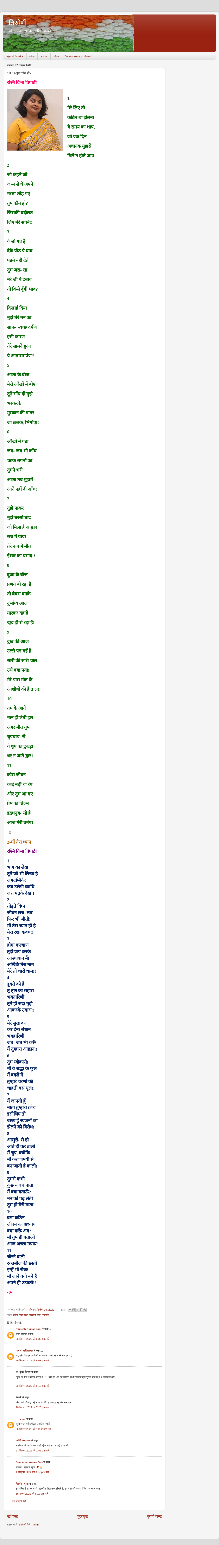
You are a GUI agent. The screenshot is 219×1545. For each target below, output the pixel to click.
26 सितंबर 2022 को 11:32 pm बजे (33, 1428)
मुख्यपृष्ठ (82, 1516)
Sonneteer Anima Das (29, 1462)
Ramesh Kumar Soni (28, 1329)
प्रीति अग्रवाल (23, 1440)
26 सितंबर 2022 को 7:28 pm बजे (32, 1407)
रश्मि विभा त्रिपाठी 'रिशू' (30, 1315)
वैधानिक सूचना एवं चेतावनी (78, 56)
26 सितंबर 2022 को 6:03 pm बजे (32, 1360)
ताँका (31, 56)
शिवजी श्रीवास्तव (24, 1350)
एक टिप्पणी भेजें (19, 1501)
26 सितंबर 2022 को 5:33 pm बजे (32, 1338)
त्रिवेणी (18, 23)
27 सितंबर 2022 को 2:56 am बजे (32, 1450)
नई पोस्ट (12, 1516)
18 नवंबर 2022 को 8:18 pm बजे (32, 1493)
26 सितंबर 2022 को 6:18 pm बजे (32, 1385)
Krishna (20, 1419)
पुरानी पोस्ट (154, 1516)
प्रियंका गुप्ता (22, 1483)
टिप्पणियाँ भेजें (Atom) (28, 1524)
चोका (56, 56)
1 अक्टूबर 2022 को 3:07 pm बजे (32, 1472)
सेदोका (44, 56)
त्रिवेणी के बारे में (15, 56)
